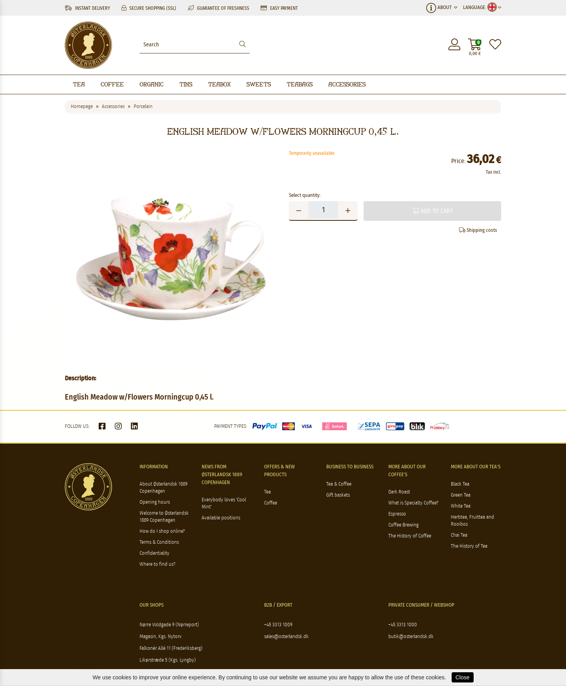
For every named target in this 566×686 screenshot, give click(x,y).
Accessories (347, 84)
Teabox (219, 84)
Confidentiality (154, 553)
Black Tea (460, 484)
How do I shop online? (162, 531)
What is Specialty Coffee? (413, 503)
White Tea (460, 506)
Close (463, 677)
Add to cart (432, 210)
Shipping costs (478, 230)
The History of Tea (469, 546)
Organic (152, 84)
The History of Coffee (409, 536)
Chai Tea (459, 535)
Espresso (397, 514)
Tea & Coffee (338, 484)
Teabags (299, 84)
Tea (79, 84)
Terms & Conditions (159, 542)
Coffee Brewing (403, 525)
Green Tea (460, 495)
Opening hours (155, 502)
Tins (185, 84)
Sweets (258, 84)
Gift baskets (338, 495)
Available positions (221, 518)
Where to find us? (157, 564)
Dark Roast (399, 492)
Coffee (112, 84)
